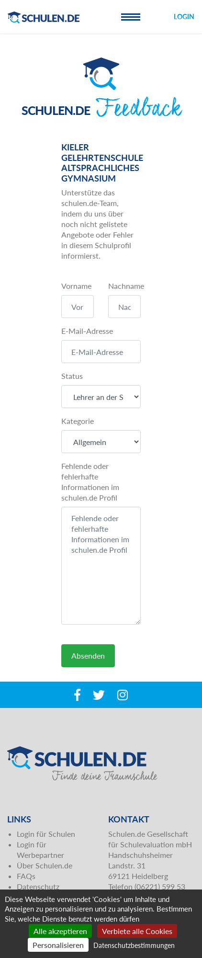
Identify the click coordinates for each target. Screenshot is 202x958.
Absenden (88, 655)
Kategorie (77, 420)
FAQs (26, 875)
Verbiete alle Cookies (137, 930)
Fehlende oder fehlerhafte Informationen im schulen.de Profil (90, 481)
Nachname (126, 285)
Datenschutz (38, 886)
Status (72, 375)
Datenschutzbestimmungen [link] (134, 945)
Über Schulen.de (44, 865)
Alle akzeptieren (60, 930)
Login (184, 16)
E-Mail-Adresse (87, 330)
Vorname (76, 285)
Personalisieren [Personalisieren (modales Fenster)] (58, 944)
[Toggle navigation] (130, 16)
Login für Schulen (46, 833)
